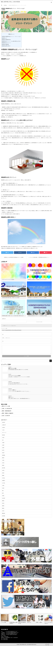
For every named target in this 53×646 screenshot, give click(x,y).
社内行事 (3, 498)
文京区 (3, 462)
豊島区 (3, 508)
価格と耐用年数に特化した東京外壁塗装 (25, 644)
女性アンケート (10, 397)
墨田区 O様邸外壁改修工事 (6, 410)
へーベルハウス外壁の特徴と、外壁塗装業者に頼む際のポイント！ (39, 257)
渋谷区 (3, 488)
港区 (3, 490)
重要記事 (3, 513)
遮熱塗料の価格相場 (5, 44)
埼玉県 (3, 452)
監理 (3, 493)
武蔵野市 (3, 480)
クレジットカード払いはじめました (14, 382)
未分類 (3, 470)
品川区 (3, 450)
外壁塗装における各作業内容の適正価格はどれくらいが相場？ (14, 257)
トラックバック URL (4, 328)
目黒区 (3, 495)
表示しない (12, 34)
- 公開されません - (6, 337)
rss (46, 644)
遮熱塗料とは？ (4, 38)
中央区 (3, 437)
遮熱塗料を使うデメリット (6, 42)
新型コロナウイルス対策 (12, 368)
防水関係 (3, 515)
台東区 (3, 445)
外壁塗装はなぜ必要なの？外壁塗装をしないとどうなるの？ (37, 279)
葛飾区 (3, 505)
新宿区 (3, 465)
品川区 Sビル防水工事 (6, 415)
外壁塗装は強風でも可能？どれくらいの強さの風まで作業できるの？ (13, 315)
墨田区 (3, 457)
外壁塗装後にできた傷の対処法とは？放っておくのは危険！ (37, 297)
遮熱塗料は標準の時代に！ (6, 45)
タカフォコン (4, 432)
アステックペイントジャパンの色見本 (8, 279)
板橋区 (3, 475)
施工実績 (3, 467)
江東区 (3, 485)
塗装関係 (3, 9)
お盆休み (3, 427)
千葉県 (3, 442)
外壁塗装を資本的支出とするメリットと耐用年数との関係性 (37, 315)
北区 (3, 440)
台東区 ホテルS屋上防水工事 (7, 408)
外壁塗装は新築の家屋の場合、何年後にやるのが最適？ (11, 297)
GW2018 (3, 422)
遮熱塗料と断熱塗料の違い (6, 39)
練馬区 (3, 500)
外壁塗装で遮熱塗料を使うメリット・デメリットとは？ (11, 36)
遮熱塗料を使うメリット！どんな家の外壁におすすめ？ (11, 41)
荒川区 (3, 503)
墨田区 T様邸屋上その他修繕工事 (8, 413)
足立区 (3, 510)
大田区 (3, 460)
